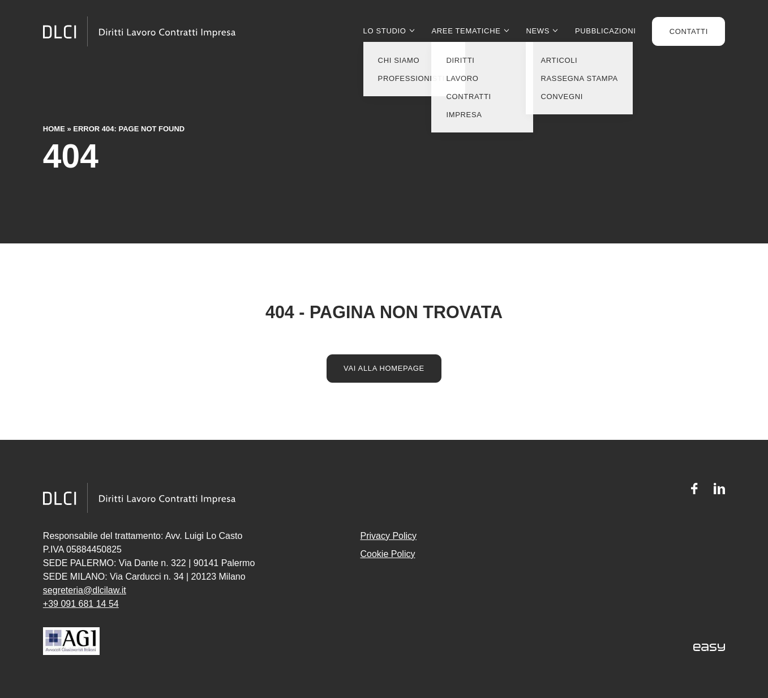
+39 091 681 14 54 (81, 604)
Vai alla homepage (384, 368)
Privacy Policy (389, 536)
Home (54, 129)
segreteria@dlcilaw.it (84, 590)
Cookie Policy (388, 554)
